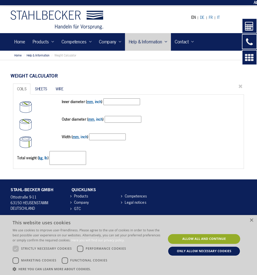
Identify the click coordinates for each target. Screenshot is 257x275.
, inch (94, 101)
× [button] (251, 220)
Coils (21, 88)
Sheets (41, 88)
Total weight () (32, 157)
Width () (75, 136)
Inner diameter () (82, 101)
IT (218, 17)
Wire (59, 88)
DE (202, 17)
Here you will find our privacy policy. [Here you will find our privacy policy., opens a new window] (98, 240)
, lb (43, 157)
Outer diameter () (83, 119)
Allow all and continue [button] (204, 239)
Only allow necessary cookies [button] (204, 251)
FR (211, 17)
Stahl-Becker (57, 20)
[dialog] (128, 245)
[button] (87, 268)
